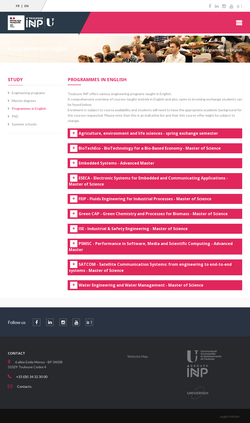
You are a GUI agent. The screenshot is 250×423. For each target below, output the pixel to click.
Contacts (24, 386)
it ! (239, 6)
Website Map (137, 356)
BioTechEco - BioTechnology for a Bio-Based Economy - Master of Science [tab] (150, 148)
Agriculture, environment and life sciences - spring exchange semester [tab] (148, 133)
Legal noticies (230, 416)
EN (26, 6)
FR (18, 6)
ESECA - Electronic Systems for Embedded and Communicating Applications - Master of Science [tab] (148, 181)
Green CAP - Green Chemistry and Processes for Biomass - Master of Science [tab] (153, 214)
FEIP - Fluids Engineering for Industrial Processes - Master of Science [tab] (145, 199)
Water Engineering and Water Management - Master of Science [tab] (141, 285)
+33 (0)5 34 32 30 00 (31, 377)
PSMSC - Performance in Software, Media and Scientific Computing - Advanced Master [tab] (151, 246)
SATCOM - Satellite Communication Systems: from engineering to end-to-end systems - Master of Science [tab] (150, 267)
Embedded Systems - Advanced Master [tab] (116, 163)
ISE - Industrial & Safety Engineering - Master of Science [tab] (133, 229)
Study (15, 79)
